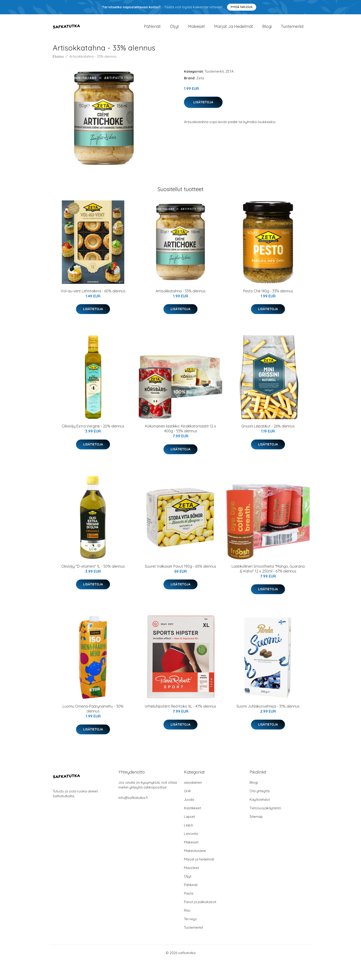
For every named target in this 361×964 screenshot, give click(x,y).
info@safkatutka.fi (133, 801)
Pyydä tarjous (242, 7)
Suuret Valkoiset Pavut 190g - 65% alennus (180, 569)
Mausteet (191, 871)
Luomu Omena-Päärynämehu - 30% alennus (93, 712)
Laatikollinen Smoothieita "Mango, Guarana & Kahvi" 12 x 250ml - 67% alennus (268, 572)
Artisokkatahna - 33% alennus (181, 294)
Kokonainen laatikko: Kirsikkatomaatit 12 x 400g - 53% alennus (180, 431)
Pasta (188, 896)
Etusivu (58, 59)
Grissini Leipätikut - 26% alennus (268, 429)
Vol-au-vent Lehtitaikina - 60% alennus (93, 294)
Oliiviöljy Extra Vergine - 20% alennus (93, 429)
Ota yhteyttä (260, 794)
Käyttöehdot (260, 803)
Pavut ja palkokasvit (200, 905)
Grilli (187, 794)
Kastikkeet (192, 811)
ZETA (229, 74)
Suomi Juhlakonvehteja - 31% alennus (268, 709)
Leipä (188, 828)
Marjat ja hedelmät (233, 28)
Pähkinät (152, 28)
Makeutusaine (195, 854)
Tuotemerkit (292, 28)
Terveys (190, 922)
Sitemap (256, 820)
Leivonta (191, 837)
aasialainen (193, 785)
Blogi (267, 28)
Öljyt (174, 28)
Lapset (189, 820)
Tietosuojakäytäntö (265, 811)
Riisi (187, 913)
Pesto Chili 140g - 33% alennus (268, 294)
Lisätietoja (203, 105)
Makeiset (196, 28)
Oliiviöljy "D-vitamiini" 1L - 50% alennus (93, 569)
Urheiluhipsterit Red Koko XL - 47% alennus (180, 709)
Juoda (189, 803)
